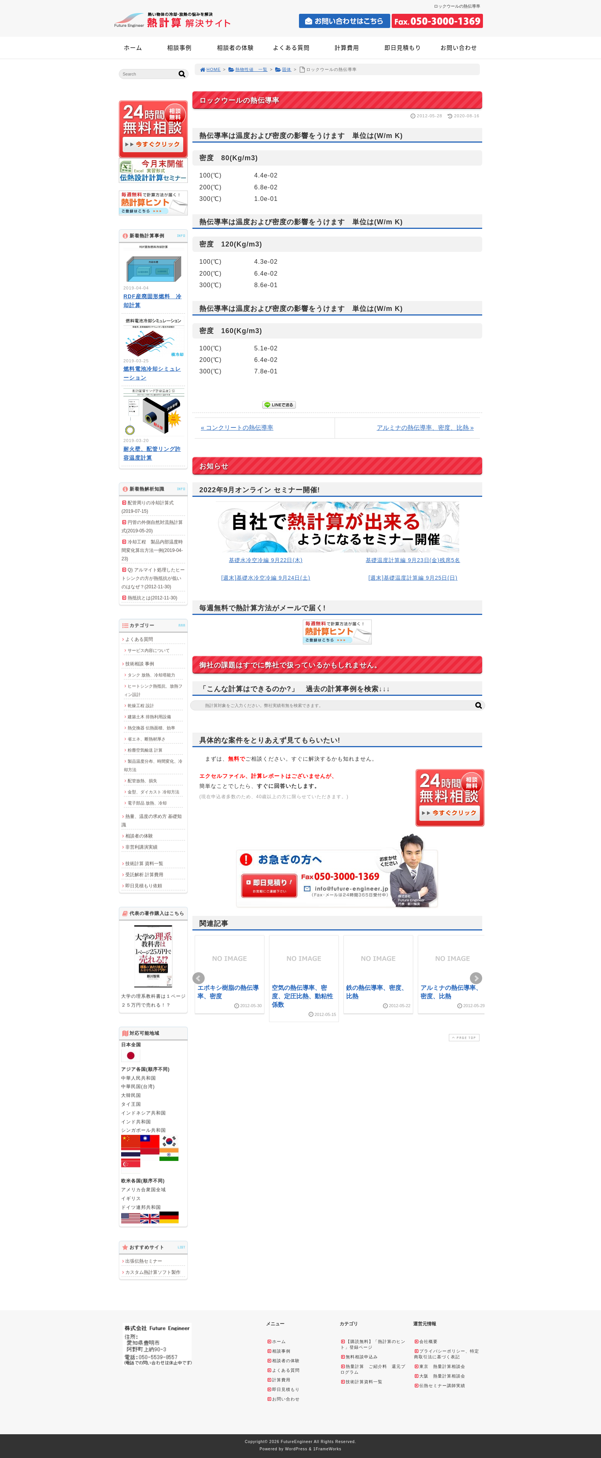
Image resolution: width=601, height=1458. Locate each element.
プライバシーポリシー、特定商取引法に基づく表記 (446, 1354)
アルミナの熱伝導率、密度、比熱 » (425, 427)
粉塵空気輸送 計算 (145, 750)
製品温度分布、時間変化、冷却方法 (153, 765)
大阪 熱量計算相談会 (439, 1376)
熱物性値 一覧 (248, 69)
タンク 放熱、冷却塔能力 (151, 674)
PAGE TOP (463, 1037)
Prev (198, 978)
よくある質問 (291, 47)
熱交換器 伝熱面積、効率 (151, 727)
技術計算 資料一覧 (144, 863)
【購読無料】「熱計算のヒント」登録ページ (373, 1344)
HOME (210, 69)
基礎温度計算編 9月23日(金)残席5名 (413, 560)
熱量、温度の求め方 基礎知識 (152, 820)
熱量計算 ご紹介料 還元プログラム (373, 1369)
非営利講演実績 (141, 847)
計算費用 (347, 47)
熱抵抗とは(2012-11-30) (152, 597)
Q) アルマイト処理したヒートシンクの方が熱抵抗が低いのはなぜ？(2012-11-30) (153, 578)
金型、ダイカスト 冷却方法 (153, 791)
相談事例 (179, 47)
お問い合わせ (458, 47)
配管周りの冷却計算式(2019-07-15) (148, 507)
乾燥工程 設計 (141, 705)
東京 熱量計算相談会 (439, 1366)
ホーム (133, 47)
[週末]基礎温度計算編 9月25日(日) (412, 578)
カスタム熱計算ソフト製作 (153, 1272)
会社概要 (426, 1341)
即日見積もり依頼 (143, 885)
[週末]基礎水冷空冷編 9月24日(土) (265, 578)
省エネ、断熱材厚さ (147, 738)
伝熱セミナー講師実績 (439, 1385)
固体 (283, 69)
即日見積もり (402, 47)
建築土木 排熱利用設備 (149, 716)
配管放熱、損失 (142, 780)
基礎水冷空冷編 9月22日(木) (266, 560)
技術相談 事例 (139, 663)
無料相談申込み (359, 1356)
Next (476, 978)
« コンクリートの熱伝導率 (237, 427)
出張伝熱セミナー (143, 1261)
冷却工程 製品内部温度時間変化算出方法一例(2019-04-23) (152, 550)
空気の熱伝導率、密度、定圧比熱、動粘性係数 (302, 996)
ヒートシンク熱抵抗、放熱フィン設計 (153, 690)
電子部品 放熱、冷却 (147, 803)
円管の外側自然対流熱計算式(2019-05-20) (152, 526)
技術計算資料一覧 (361, 1381)
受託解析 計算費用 (144, 874)
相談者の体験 (235, 47)
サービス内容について (149, 650)
